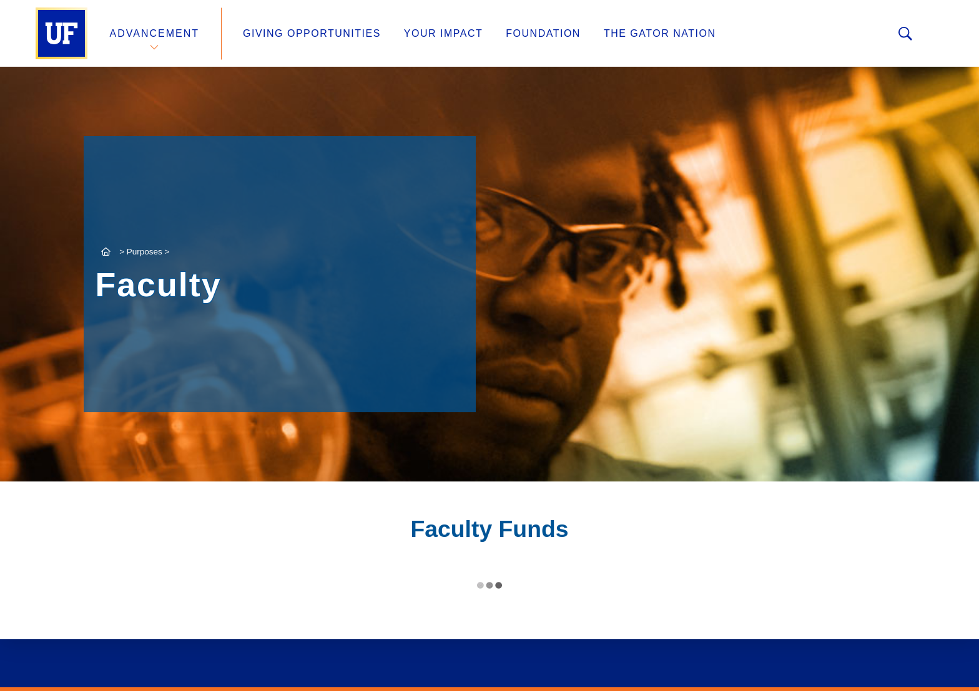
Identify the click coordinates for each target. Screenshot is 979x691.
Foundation (543, 33)
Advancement (155, 33)
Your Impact (443, 33)
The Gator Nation (660, 33)
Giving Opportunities (312, 33)
